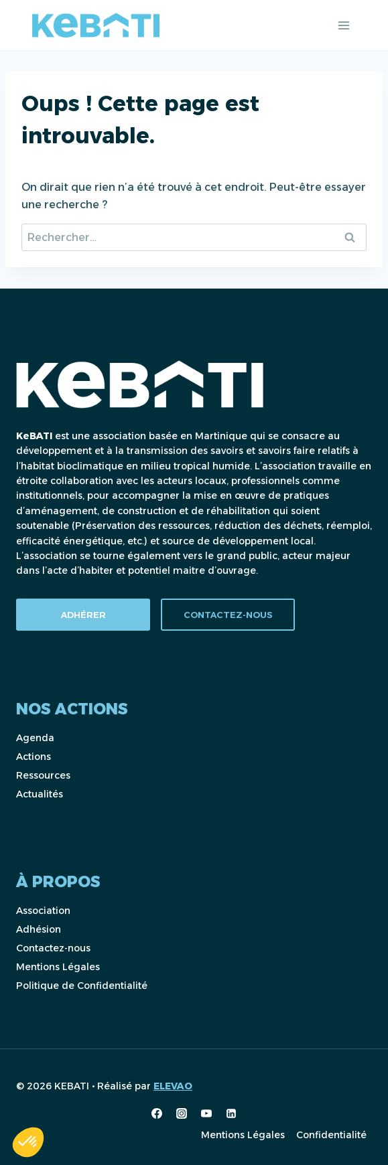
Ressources (43, 775)
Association (43, 911)
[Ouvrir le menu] (343, 25)
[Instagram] (181, 1113)
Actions (33, 757)
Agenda (35, 738)
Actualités (39, 794)
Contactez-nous (53, 948)
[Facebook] (157, 1113)
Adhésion (38, 929)
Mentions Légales (58, 967)
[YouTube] (206, 1113)
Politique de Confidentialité (81, 986)
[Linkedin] (231, 1113)
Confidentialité (331, 1135)
